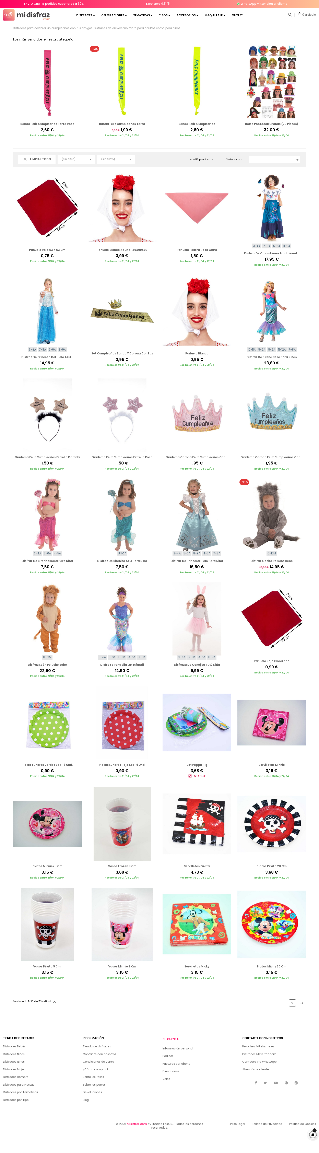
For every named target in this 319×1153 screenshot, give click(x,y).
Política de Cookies (302, 1143)
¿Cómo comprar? (95, 1089)
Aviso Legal (237, 1143)
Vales (166, 1098)
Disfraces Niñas (14, 1074)
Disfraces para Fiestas (18, 1104)
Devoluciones (92, 1112)
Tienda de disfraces (97, 1066)
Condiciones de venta (98, 1081)
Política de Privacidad (267, 1143)
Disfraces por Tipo (16, 1119)
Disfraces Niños (14, 1081)
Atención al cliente (273, 4)
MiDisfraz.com (137, 1143)
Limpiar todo (37, 178)
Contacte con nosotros (99, 1074)
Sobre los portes (94, 1104)
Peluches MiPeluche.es (258, 1066)
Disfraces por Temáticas (20, 1112)
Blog (86, 1119)
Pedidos (168, 1076)
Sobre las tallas (93, 1096)
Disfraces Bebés (14, 1066)
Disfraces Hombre (15, 1096)
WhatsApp (248, 4)
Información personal (178, 1068)
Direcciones (171, 1091)
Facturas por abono (176, 1083)
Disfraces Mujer (14, 1089)
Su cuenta (171, 1059)
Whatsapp (269, 1081)
